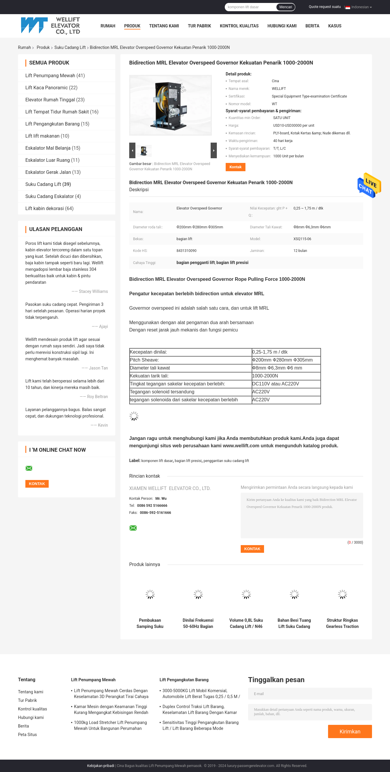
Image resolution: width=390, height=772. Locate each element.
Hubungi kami (282, 26)
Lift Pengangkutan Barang (52, 124)
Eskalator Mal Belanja (48, 148)
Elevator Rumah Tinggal (50, 100)
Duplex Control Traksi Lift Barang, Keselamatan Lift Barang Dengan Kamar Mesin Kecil (200, 710)
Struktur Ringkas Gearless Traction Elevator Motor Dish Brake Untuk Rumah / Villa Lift (342, 623)
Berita (312, 26)
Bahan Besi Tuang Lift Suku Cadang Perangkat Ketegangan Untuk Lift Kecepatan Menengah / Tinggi (294, 623)
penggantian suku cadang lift (226, 461)
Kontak (236, 167)
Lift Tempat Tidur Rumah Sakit (57, 112)
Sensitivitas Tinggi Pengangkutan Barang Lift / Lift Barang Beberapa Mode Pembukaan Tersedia (201, 726)
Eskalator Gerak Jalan (48, 172)
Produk (132, 26)
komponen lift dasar (157, 461)
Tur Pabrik (199, 26)
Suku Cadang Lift (70, 47)
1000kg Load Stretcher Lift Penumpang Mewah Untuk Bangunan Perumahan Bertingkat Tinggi (110, 726)
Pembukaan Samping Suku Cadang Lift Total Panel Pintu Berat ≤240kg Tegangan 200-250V (150, 623)
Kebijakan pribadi (100, 766)
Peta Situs (27, 734)
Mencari (285, 7)
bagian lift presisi (188, 461)
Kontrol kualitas (239, 26)
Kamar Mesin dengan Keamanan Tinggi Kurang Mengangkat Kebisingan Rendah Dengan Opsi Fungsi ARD (111, 710)
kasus (335, 26)
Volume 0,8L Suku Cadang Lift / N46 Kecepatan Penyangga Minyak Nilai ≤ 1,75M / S (246, 623)
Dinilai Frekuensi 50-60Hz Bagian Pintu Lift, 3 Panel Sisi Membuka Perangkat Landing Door (198, 623)
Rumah (108, 26)
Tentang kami (164, 26)
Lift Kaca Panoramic (46, 87)
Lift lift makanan (42, 136)
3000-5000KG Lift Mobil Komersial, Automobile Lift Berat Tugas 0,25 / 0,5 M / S (201, 694)
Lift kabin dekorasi (44, 208)
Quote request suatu (325, 7)
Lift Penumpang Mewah (50, 75)
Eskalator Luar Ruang (47, 160)
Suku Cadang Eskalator (49, 196)
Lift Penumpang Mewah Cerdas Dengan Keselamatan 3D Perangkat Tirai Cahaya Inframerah (111, 694)
